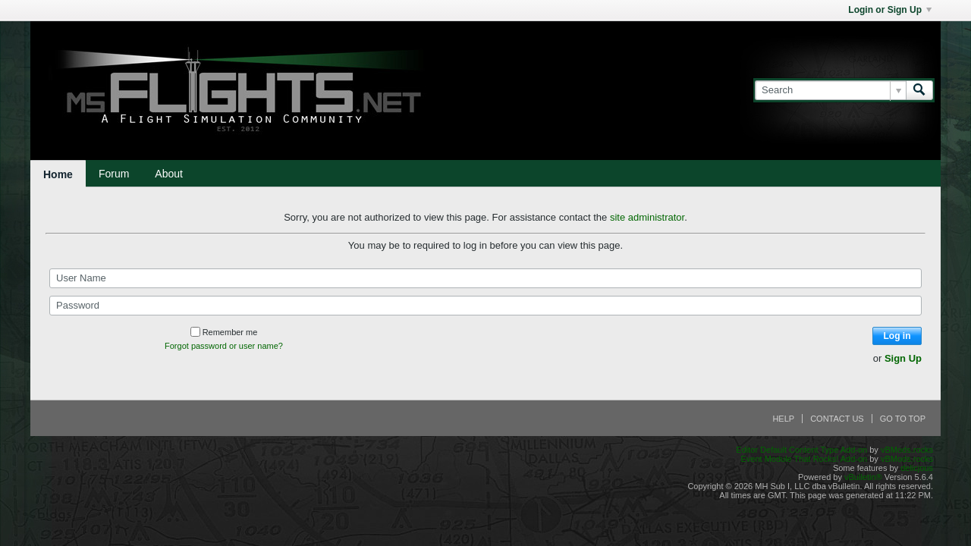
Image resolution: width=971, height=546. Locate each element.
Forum (114, 174)
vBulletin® (863, 477)
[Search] (830, 90)
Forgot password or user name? (224, 345)
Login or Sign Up (890, 10)
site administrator (647, 217)
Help (783, 418)
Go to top (902, 418)
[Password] (485, 305)
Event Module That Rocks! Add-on (803, 458)
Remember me (224, 332)
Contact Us (837, 418)
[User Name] (485, 278)
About (169, 174)
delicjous (916, 467)
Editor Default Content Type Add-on (801, 449)
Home (58, 174)
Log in (897, 336)
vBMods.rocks (907, 449)
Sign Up (903, 358)
